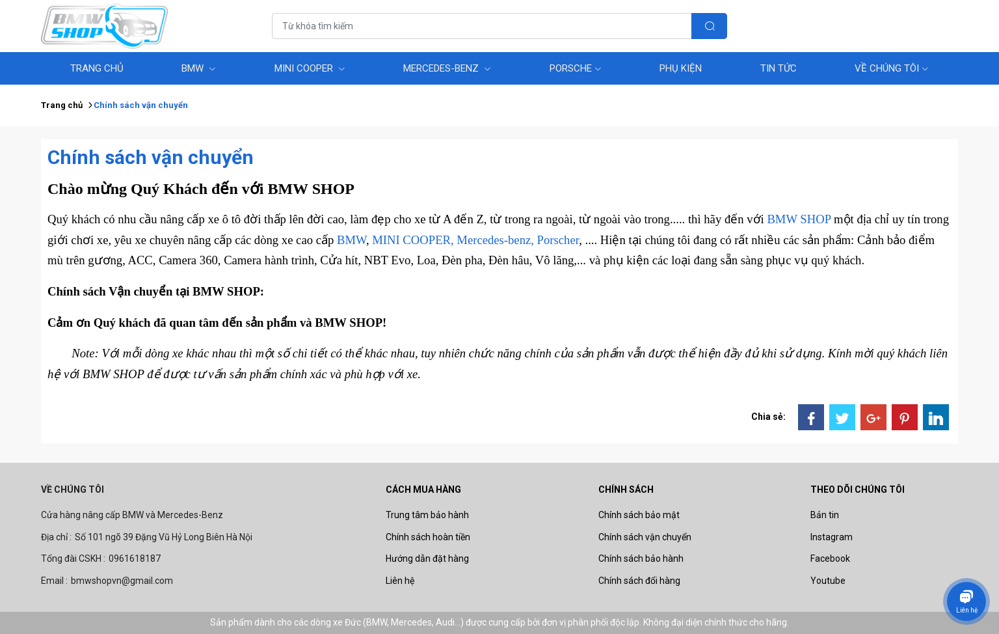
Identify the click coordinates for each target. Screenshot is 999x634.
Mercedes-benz (447, 68)
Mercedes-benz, (495, 240)
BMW (198, 68)
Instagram (831, 537)
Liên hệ (400, 580)
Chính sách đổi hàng (639, 580)
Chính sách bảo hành (641, 558)
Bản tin (824, 515)
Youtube (828, 580)
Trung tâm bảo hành (427, 515)
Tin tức (778, 68)
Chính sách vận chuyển (644, 537)
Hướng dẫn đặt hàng (427, 558)
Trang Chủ (97, 68)
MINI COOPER (309, 68)
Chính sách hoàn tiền (428, 537)
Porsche (576, 68)
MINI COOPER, (412, 240)
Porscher (558, 240)
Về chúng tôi (892, 68)
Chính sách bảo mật (639, 515)
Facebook (830, 558)
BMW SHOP (799, 219)
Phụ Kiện (680, 68)
